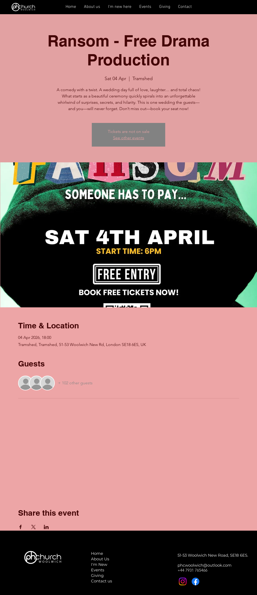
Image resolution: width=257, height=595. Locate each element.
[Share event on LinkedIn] (46, 527)
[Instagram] (183, 581)
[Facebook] (195, 581)
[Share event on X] (33, 527)
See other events (128, 137)
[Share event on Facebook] (20, 527)
